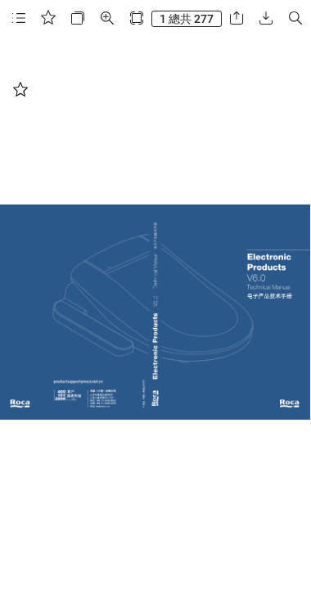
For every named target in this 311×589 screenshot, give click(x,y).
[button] (19, 18)
